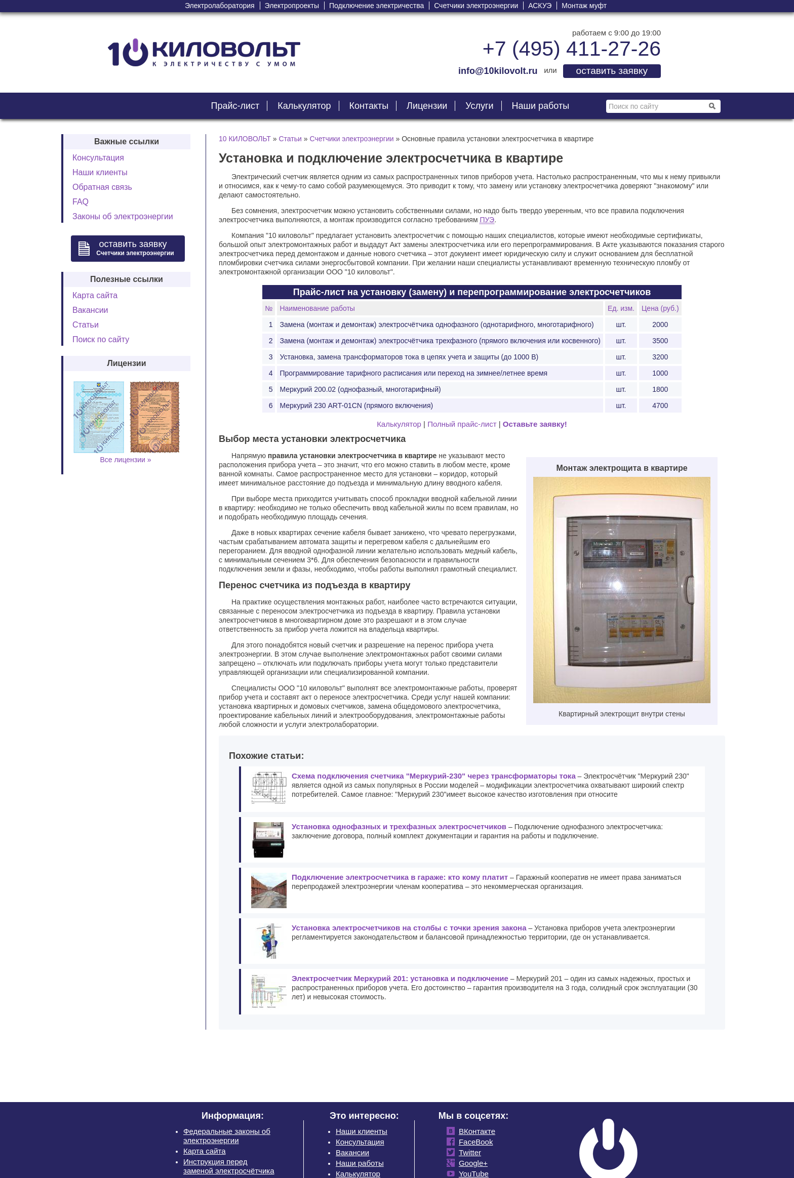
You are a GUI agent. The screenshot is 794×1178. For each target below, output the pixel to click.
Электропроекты (292, 6)
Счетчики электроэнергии (476, 6)
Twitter (468, 1152)
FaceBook (474, 1142)
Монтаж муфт (584, 6)
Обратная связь (102, 187)
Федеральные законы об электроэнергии (226, 1136)
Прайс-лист (235, 106)
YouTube (472, 1173)
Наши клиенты (100, 172)
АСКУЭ (539, 6)
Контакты (368, 106)
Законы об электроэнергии (122, 216)
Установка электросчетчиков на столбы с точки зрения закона (409, 927)
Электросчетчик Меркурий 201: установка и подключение (400, 978)
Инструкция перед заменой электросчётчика (228, 1166)
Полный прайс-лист (461, 424)
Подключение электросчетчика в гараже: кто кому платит (400, 877)
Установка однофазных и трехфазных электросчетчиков (399, 826)
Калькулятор (304, 106)
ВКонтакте (475, 1131)
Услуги (479, 106)
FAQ (80, 201)
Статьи (85, 324)
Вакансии (90, 310)
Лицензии (427, 106)
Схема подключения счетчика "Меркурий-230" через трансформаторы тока (434, 775)
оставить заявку (612, 70)
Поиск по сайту (100, 339)
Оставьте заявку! (535, 424)
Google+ (471, 1163)
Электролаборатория (220, 6)
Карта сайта (94, 295)
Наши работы (541, 106)
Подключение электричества (376, 6)
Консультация (98, 157)
